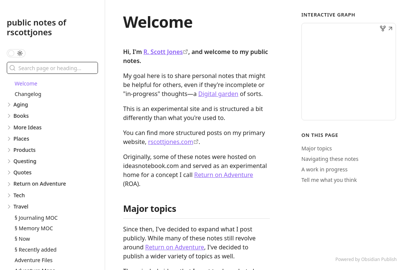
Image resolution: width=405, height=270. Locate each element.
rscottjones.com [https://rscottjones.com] (170, 142)
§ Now (22, 238)
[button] (390, 29)
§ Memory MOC (34, 228)
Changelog (28, 94)
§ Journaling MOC (36, 217)
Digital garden (218, 94)
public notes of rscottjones (36, 27)
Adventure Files (34, 260)
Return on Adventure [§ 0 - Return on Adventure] (223, 175)
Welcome (26, 83)
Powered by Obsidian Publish (366, 259)
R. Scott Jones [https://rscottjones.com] (163, 52)
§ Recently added (36, 249)
